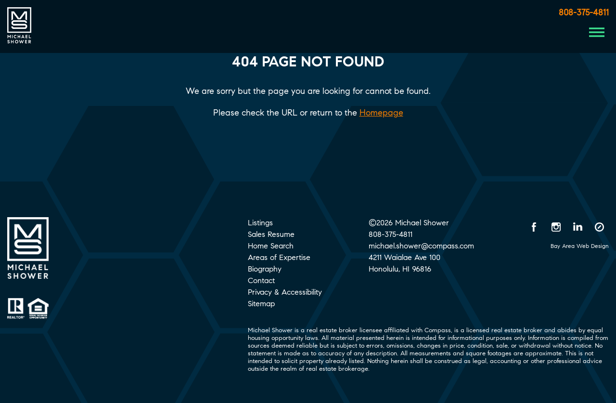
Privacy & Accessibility (285, 292)
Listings (260, 222)
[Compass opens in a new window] (599, 226)
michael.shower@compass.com (421, 245)
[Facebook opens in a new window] (534, 226)
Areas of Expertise (279, 257)
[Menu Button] (596, 32)
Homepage (381, 112)
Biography (265, 268)
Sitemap (261, 303)
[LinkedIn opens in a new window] (577, 226)
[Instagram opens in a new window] (555, 226)
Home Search (271, 245)
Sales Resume (271, 234)
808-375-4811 (584, 12)
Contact (261, 280)
